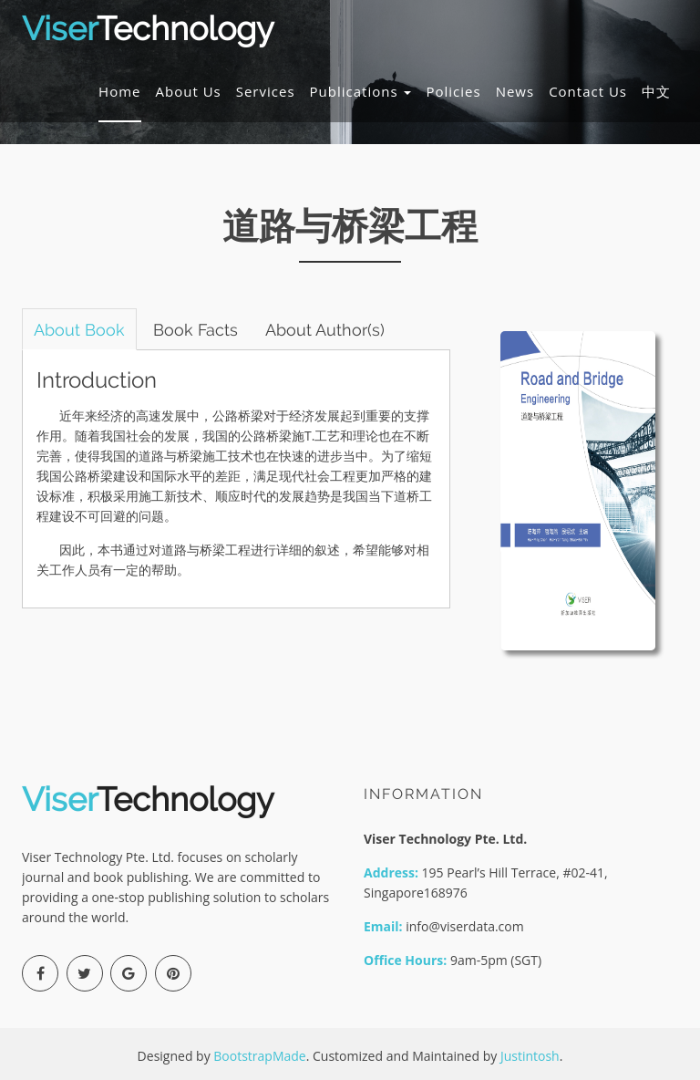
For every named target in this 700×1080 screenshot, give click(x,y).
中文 (656, 95)
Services (265, 95)
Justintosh (530, 1055)
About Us (188, 95)
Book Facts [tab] (206, 329)
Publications (361, 95)
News (515, 95)
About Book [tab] (83, 329)
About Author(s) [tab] (344, 329)
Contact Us (588, 95)
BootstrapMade (259, 1055)
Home (119, 95)
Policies (453, 95)
